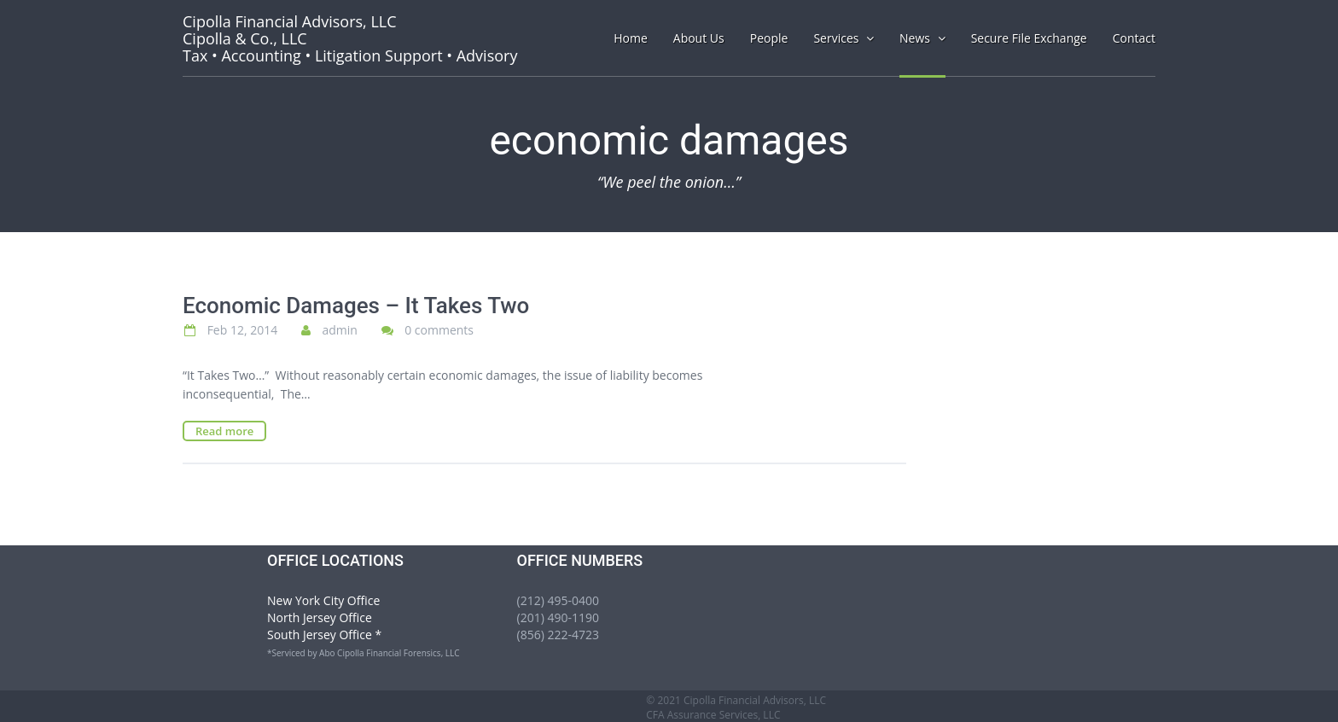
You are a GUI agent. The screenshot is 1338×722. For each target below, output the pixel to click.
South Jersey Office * (324, 634)
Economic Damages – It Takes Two (356, 305)
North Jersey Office (319, 617)
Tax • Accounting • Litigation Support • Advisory (350, 38)
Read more (224, 431)
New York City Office (323, 600)
